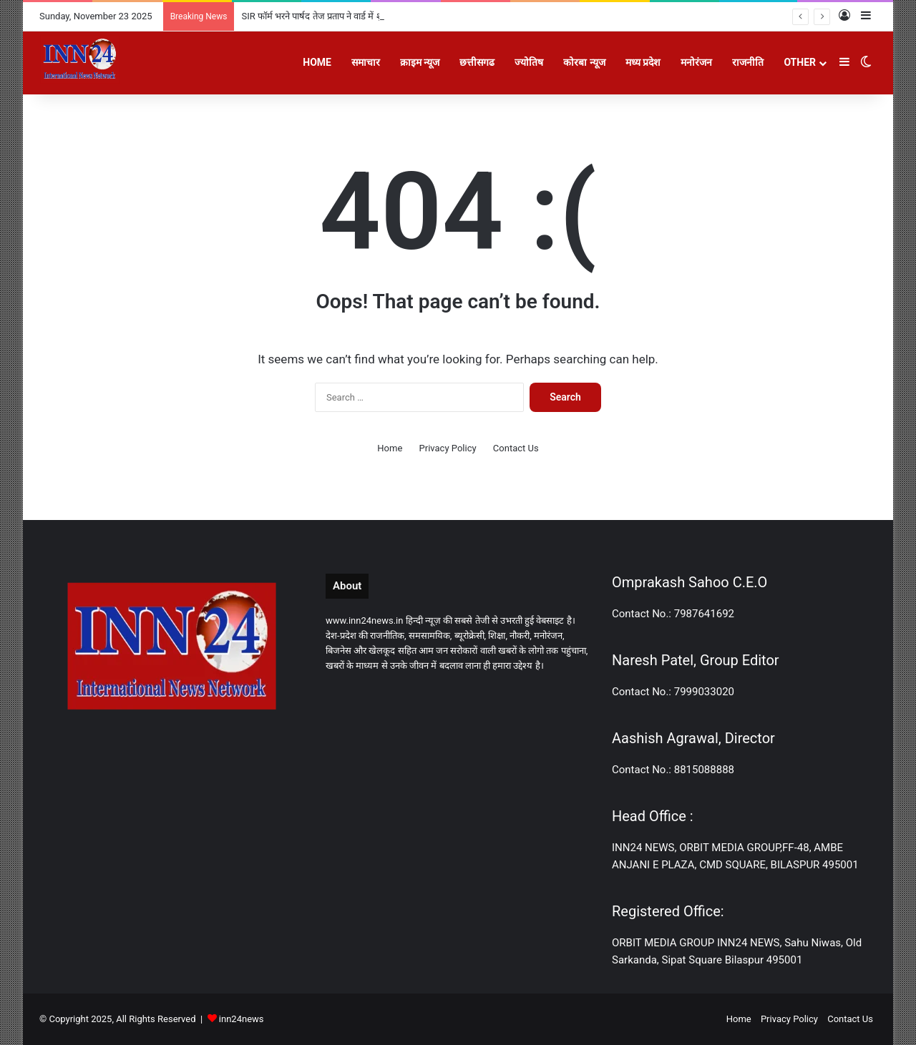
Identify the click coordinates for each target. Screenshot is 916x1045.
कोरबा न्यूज (584, 62)
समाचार (365, 62)
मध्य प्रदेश (643, 62)
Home (317, 62)
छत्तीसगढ (476, 62)
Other (800, 62)
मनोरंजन (696, 62)
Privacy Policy (448, 448)
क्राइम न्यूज (419, 62)
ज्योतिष (529, 62)
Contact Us (516, 448)
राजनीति (748, 62)
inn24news (241, 1019)
